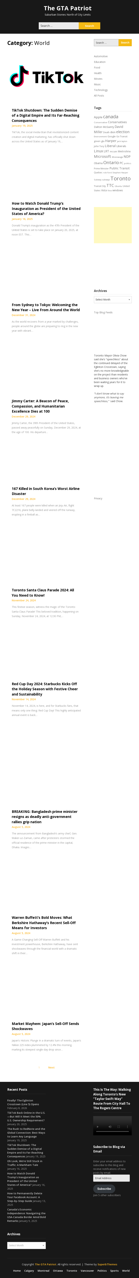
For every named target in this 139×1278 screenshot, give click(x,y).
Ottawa (58, 1270)
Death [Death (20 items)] (106, 132)
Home (17, 1270)
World (126, 1270)
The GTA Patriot (68, 8)
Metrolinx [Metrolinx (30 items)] (124, 151)
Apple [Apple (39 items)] (98, 117)
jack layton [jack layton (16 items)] (122, 141)
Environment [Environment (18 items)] (100, 136)
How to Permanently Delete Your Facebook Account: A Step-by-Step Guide (24, 1197)
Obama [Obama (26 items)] (98, 163)
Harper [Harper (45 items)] (110, 141)
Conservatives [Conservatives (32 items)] (117, 122)
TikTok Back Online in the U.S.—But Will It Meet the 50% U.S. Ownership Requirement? (26, 1116)
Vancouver (87, 1270)
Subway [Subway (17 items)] (98, 179)
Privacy (98, 498)
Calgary (29, 1270)
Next (51, 1067)
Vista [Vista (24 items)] (104, 190)
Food (97, 67)
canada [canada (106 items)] (110, 117)
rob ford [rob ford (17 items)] (107, 172)
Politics (102, 1270)
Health (98, 73)
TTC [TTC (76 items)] (110, 185)
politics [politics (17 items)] (127, 163)
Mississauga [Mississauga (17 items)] (117, 157)
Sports (114, 1270)
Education (100, 62)
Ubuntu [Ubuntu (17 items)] (118, 186)
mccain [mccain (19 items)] (113, 151)
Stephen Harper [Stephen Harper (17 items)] (120, 172)
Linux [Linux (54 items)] (98, 151)
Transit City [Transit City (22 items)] (100, 186)
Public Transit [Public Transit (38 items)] (119, 168)
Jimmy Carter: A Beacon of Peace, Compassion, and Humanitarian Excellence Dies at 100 (40, 406)
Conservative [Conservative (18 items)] (100, 122)
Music (97, 84)
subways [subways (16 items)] (106, 179)
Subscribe (104, 1188)
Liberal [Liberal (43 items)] (110, 146)
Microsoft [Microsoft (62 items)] (102, 156)
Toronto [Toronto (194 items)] (120, 178)
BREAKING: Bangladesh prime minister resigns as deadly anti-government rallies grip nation (44, 816)
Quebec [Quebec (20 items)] (98, 172)
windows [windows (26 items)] (117, 190)
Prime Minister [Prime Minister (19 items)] (101, 168)
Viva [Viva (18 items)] (110, 190)
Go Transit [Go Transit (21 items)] (121, 136)
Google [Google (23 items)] (112, 136)
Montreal (43, 1270)
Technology (101, 90)
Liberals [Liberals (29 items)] (121, 146)
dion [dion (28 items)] (112, 132)
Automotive (101, 56)
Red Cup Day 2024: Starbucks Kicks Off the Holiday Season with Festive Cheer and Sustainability (45, 689)
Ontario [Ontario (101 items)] (111, 162)
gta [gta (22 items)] (102, 141)
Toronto (71, 1270)
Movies (98, 78)
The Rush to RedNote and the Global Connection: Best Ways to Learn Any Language (26, 1132)
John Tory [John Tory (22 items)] (99, 146)
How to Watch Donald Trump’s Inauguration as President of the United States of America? (46, 208)
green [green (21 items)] (97, 141)
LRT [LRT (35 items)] (106, 151)
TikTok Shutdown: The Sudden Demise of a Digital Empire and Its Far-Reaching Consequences (45, 115)
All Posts (99, 95)
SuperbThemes (107, 1264)
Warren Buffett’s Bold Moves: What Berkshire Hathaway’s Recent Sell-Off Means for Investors (44, 922)
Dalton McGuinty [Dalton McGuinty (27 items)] (104, 127)
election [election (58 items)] (123, 131)
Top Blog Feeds (103, 312)
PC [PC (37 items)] (121, 163)
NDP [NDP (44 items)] (127, 156)
